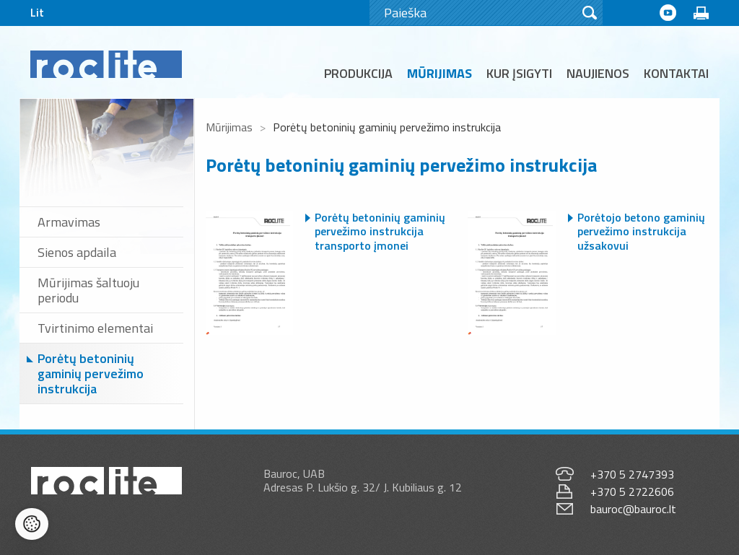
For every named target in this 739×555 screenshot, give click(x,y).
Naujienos (598, 73)
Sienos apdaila (77, 252)
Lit (37, 12)
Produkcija (358, 73)
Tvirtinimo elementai (95, 328)
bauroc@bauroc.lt (633, 508)
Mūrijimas (439, 73)
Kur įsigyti (519, 73)
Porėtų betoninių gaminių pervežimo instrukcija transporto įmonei (380, 232)
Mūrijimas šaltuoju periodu (88, 290)
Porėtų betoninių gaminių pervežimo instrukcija (91, 373)
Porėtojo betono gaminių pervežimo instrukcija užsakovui (641, 232)
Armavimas (69, 222)
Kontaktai (676, 73)
